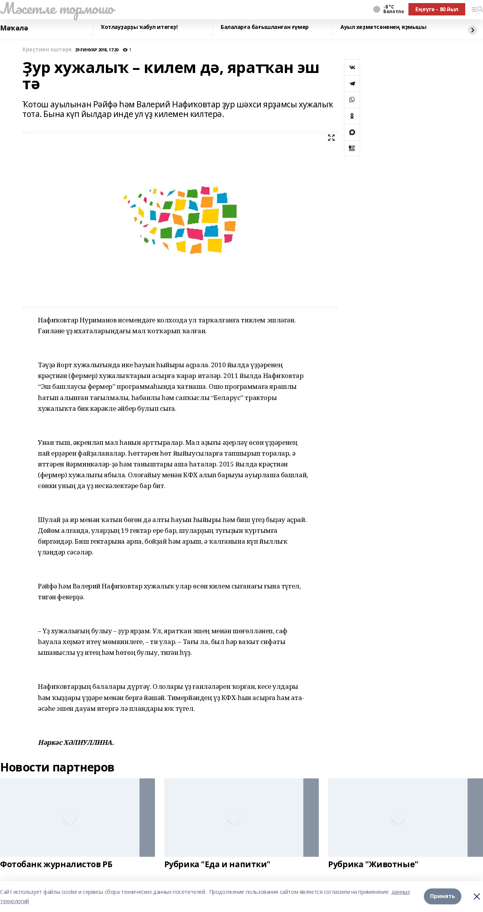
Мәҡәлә (14, 28)
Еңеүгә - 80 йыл (436, 9)
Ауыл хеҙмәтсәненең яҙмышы (383, 27)
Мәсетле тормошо (57, 8)
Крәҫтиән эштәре (47, 49)
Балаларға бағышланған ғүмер (265, 27)
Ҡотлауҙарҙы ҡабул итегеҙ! (139, 27)
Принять (442, 896)
